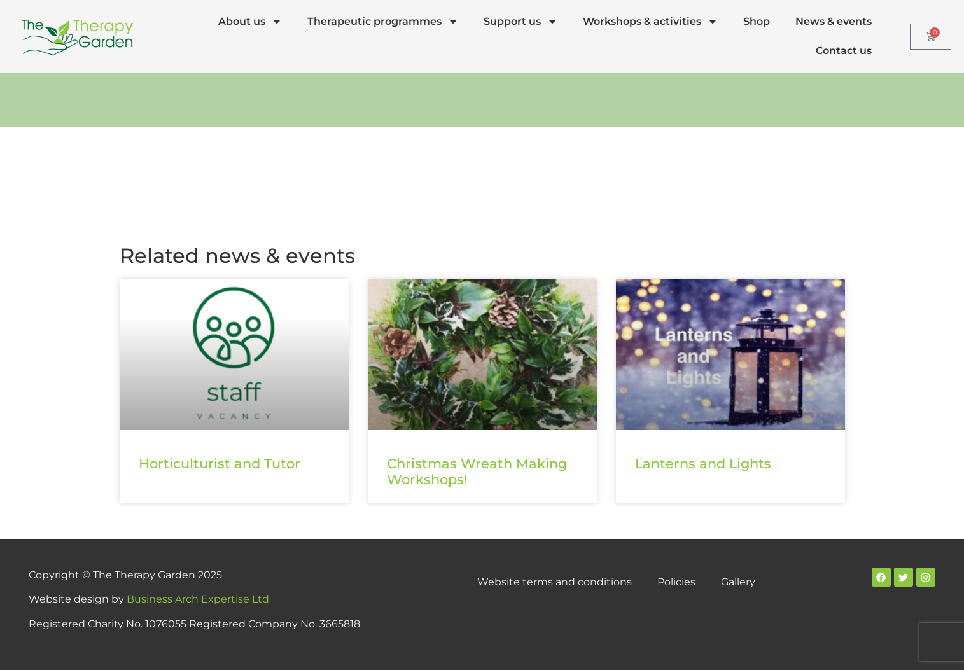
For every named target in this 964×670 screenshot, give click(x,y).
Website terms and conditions (554, 582)
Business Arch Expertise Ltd (198, 599)
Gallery (738, 582)
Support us (520, 21)
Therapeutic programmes (382, 21)
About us (250, 21)
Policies (676, 582)
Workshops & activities (650, 21)
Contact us (844, 51)
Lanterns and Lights (703, 463)
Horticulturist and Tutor (219, 463)
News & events (833, 21)
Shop (756, 21)
